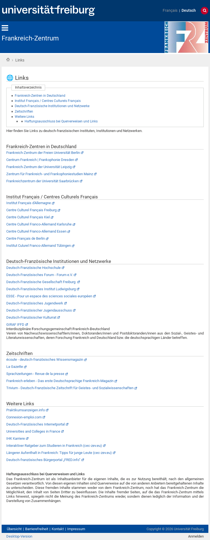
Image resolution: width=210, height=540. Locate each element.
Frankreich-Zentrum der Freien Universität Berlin (43, 153)
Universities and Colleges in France (33, 431)
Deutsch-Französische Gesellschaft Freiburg (41, 282)
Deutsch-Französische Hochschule (33, 268)
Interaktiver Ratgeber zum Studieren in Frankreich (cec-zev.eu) (54, 446)
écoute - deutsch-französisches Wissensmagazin (44, 359)
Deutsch (189, 10)
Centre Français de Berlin (25, 238)
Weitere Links (24, 117)
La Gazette (14, 367)
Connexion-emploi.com (24, 417)
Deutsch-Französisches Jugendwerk (34, 303)
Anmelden (196, 536)
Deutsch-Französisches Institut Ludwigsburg (41, 289)
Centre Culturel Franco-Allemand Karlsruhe (39, 224)
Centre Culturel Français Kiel (28, 217)
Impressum (76, 529)
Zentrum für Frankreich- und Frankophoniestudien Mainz (49, 174)
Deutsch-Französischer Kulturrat (31, 317)
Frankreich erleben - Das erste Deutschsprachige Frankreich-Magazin (59, 381)
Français (170, 10)
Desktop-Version (19, 536)
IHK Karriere (15, 438)
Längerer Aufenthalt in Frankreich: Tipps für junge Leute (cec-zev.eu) (59, 453)
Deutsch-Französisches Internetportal (35, 424)
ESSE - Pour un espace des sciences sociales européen (49, 296)
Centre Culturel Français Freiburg (31, 210)
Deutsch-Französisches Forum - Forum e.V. (39, 275)
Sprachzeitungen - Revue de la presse (35, 374)
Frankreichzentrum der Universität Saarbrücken (42, 181)
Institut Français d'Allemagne (28, 203)
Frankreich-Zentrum (30, 38)
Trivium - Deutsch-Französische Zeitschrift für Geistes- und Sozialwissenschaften (69, 388)
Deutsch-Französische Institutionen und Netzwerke (52, 106)
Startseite (8, 59)
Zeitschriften (24, 111)
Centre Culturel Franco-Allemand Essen (36, 231)
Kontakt (58, 529)
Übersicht (14, 529)
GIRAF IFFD (15, 324)
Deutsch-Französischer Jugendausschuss (39, 310)
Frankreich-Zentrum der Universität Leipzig (39, 167)
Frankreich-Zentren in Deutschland (40, 96)
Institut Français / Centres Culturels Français (48, 101)
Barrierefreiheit (36, 529)
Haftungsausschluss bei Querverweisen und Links (61, 121)
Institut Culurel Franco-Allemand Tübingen (38, 245)
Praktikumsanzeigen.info (25, 410)
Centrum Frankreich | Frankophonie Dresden (40, 160)
